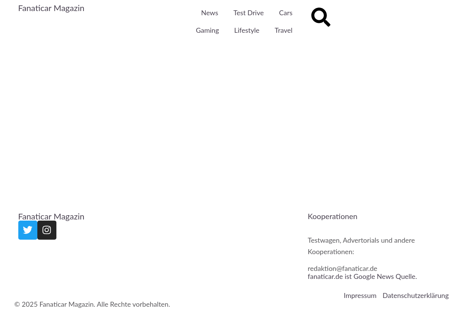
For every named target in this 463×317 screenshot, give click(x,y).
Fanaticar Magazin (51, 8)
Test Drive (248, 12)
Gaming (207, 30)
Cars (285, 12)
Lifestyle (247, 30)
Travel (284, 30)
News (209, 12)
